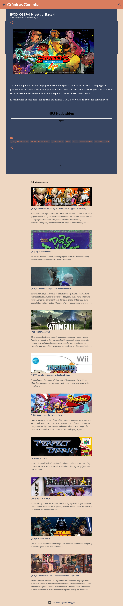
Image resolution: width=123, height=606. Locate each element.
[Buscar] (119, 5)
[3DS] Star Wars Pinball (40, 539)
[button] (11, 23)
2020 (68, 142)
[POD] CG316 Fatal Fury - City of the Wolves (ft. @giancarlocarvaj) (58, 209)
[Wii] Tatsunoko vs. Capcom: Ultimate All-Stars (50, 375)
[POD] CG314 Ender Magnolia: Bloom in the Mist (51, 289)
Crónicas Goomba (23, 4)
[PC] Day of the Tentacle (41, 252)
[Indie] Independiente (19, 142)
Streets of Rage (85, 142)
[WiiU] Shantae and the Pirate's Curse (46, 415)
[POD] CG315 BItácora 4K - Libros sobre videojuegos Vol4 (55, 576)
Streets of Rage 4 (102, 142)
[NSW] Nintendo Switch (40, 142)
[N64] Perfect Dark (39, 458)
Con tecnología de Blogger (61, 602)
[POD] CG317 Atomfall (40, 332)
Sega (75, 142)
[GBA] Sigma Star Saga (40, 498)
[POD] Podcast (57, 142)
